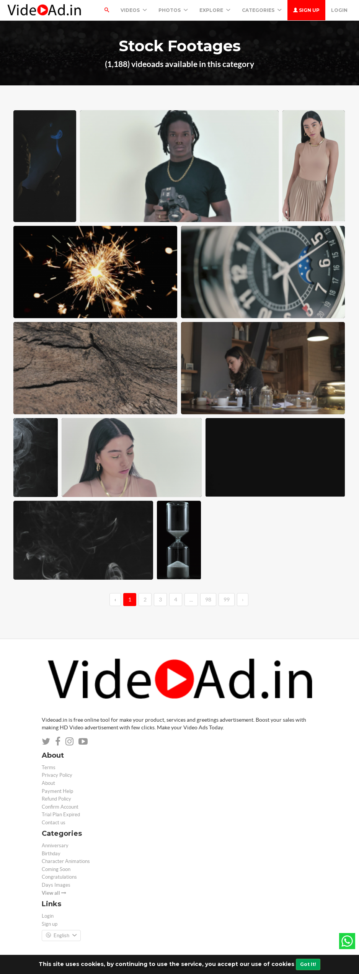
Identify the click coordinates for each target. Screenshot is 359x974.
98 (208, 599)
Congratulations (59, 877)
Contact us (53, 822)
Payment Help (57, 791)
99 (227, 599)
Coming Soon (56, 869)
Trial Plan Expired (61, 814)
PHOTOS (173, 10)
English (61, 936)
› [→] (242, 599)
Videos (134, 10)
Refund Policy (56, 799)
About (48, 783)
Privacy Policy (57, 775)
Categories (262, 10)
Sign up (306, 10)
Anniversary (55, 845)
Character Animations (66, 861)
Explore (214, 10)
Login (339, 10)
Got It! (308, 964)
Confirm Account (60, 807)
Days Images (56, 885)
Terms (48, 767)
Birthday (51, 853)
